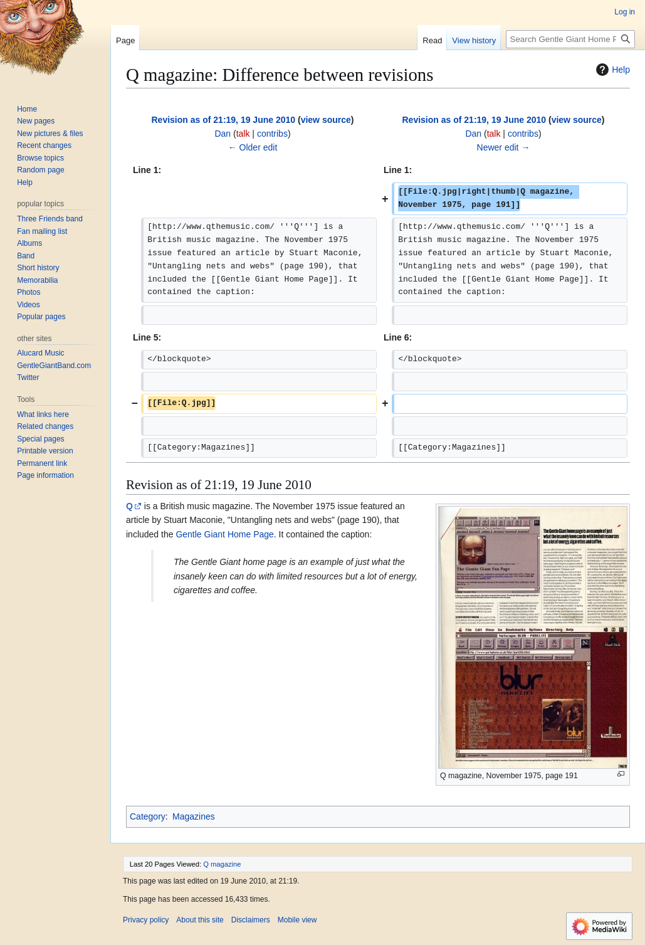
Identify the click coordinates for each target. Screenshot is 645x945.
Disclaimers (250, 920)
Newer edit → (503, 147)
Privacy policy (146, 920)
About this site (199, 920)
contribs (272, 134)
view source (326, 120)
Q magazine (222, 864)
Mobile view (297, 920)
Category (147, 816)
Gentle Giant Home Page (224, 534)
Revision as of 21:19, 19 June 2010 (224, 120)
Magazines (193, 816)
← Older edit (253, 147)
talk (243, 134)
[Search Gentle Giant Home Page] (570, 39)
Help (611, 69)
